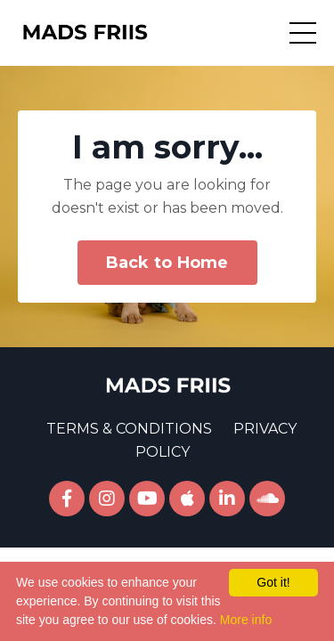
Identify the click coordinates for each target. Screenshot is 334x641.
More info (246, 620)
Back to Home (167, 262)
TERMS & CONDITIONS (129, 428)
